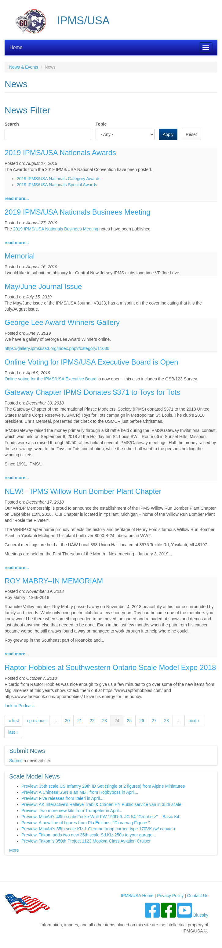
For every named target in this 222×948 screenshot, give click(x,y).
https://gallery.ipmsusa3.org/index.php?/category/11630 (57, 348)
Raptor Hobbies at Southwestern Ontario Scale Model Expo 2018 (110, 667)
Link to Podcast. (20, 705)
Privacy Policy (170, 895)
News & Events (23, 67)
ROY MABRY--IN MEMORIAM (54, 581)
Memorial (20, 256)
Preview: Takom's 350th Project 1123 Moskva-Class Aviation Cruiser (86, 841)
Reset (191, 134)
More (14, 850)
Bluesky (200, 915)
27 (154, 720)
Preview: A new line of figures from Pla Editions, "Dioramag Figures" (85, 822)
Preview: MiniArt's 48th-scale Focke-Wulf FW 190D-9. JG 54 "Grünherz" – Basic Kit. (100, 816)
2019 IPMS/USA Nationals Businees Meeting (78, 212)
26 (141, 720)
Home (16, 47)
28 (166, 720)
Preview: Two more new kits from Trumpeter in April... (71, 810)
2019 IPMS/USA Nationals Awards (60, 152)
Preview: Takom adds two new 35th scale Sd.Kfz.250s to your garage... (88, 834)
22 (92, 720)
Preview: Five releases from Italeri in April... (62, 798)
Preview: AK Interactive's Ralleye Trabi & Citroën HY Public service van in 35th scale (101, 804)
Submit (16, 760)
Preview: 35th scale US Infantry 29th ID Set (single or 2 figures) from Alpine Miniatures (103, 786)
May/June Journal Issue (43, 286)
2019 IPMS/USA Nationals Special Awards (57, 184)
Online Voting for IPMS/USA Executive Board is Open (91, 362)
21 (79, 720)
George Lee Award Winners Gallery (62, 322)
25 (129, 720)
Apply (168, 134)
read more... (17, 198)
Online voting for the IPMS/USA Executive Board (50, 378)
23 (104, 720)
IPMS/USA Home (137, 895)
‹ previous (36, 720)
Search (12, 124)
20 (67, 720)
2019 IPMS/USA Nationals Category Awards (58, 178)
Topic (101, 124)
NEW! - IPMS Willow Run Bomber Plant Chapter (83, 491)
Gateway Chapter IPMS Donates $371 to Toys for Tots (92, 392)
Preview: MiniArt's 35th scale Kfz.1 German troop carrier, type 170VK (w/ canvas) (98, 828)
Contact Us (197, 895)
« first (14, 720)
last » (13, 732)
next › (193, 720)
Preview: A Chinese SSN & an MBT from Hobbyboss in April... (79, 792)
